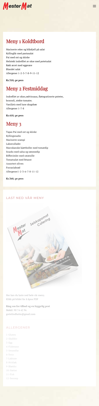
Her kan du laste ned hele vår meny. (25, 295)
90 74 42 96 (20, 310)
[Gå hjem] (17, 6)
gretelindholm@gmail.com (20, 314)
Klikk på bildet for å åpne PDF (22, 299)
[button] (94, 6)
